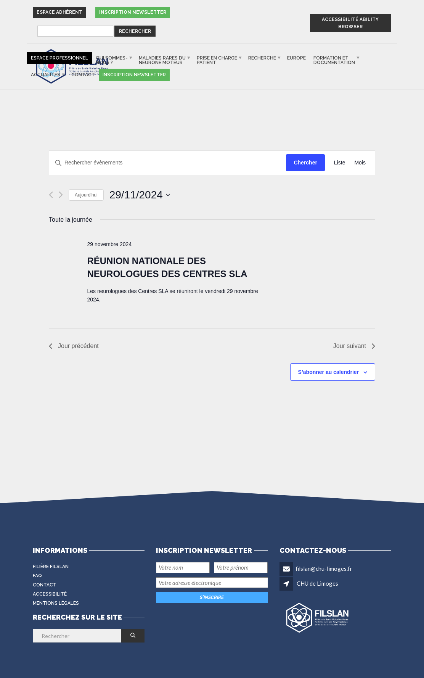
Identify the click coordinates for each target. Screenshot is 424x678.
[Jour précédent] (51, 194)
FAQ (37, 575)
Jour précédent (74, 346)
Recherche (262, 58)
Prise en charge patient (217, 60)
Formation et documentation (334, 60)
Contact (83, 74)
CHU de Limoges (317, 583)
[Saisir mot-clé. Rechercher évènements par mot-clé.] (167, 163)
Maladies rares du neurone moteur (162, 60)
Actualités (45, 74)
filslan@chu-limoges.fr (324, 568)
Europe (296, 58)
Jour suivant (354, 346)
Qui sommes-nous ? (112, 60)
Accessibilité (50, 594)
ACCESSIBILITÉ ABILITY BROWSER (350, 23)
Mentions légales (56, 603)
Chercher (305, 162)
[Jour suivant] (61, 194)
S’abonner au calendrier (328, 372)
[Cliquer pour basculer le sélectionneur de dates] (139, 195)
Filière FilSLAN (51, 566)
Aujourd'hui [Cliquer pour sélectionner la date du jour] (86, 195)
